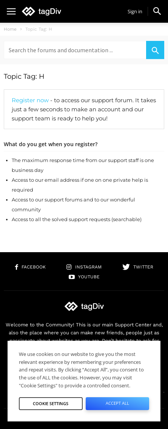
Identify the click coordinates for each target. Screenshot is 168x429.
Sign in (135, 11)
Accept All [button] (117, 403)
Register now (30, 100)
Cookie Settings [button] (50, 403)
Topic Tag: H (24, 76)
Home (10, 29)
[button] (157, 11)
